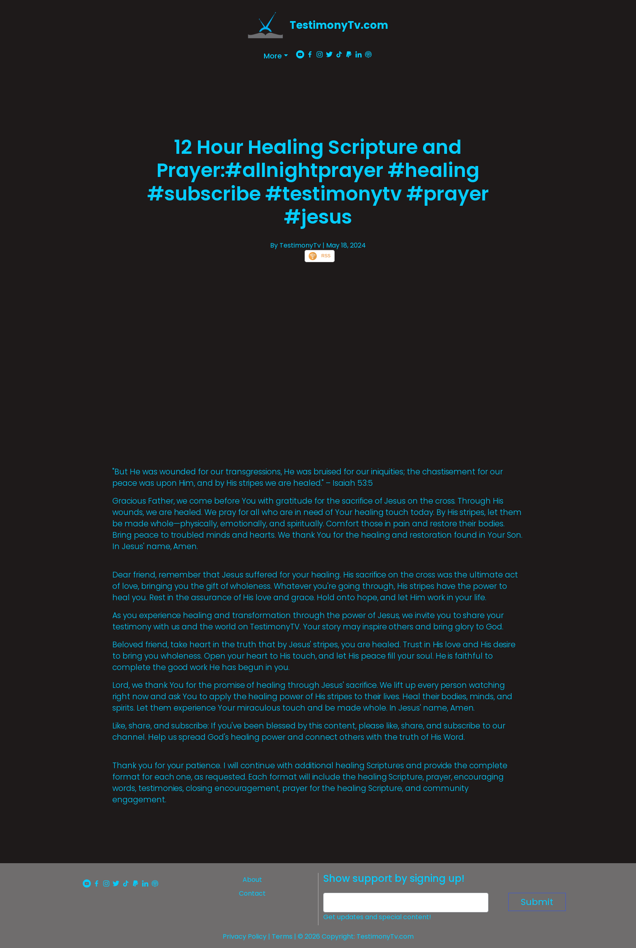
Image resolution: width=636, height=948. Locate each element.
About (252, 879)
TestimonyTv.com (339, 25)
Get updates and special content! (377, 917)
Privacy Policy (244, 936)
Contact (252, 893)
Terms (282, 936)
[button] (276, 56)
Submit (537, 902)
